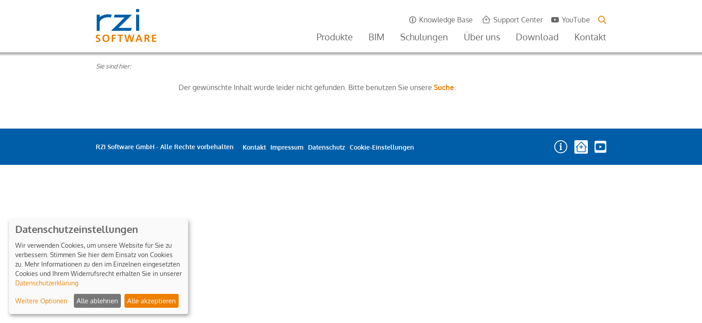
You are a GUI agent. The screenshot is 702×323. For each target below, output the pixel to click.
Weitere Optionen (41, 301)
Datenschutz (326, 147)
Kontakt (590, 37)
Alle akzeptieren (151, 301)
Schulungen (424, 37)
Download (537, 37)
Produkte (335, 37)
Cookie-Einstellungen (382, 147)
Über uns (482, 37)
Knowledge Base (446, 19)
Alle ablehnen (97, 301)
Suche (444, 87)
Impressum (287, 147)
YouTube (576, 19)
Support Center (518, 19)
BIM (376, 37)
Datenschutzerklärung (46, 283)
